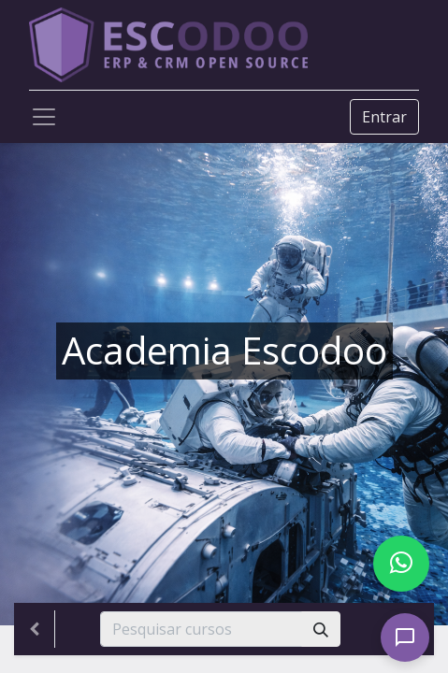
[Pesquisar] (320, 629)
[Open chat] (405, 637)
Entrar (384, 117)
